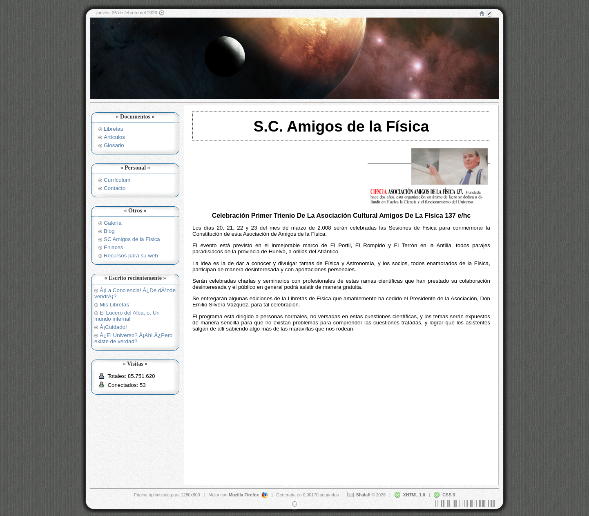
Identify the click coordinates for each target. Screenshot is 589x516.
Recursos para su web (131, 255)
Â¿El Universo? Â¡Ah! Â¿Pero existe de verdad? (133, 338)
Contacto (114, 188)
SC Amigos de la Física (132, 239)
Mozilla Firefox (244, 494)
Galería (113, 223)
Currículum (117, 180)
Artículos (114, 137)
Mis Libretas (114, 305)
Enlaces (113, 247)
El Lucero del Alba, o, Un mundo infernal (127, 316)
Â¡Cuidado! (113, 327)
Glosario (114, 145)
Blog (109, 231)
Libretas (113, 129)
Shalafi (363, 494)
